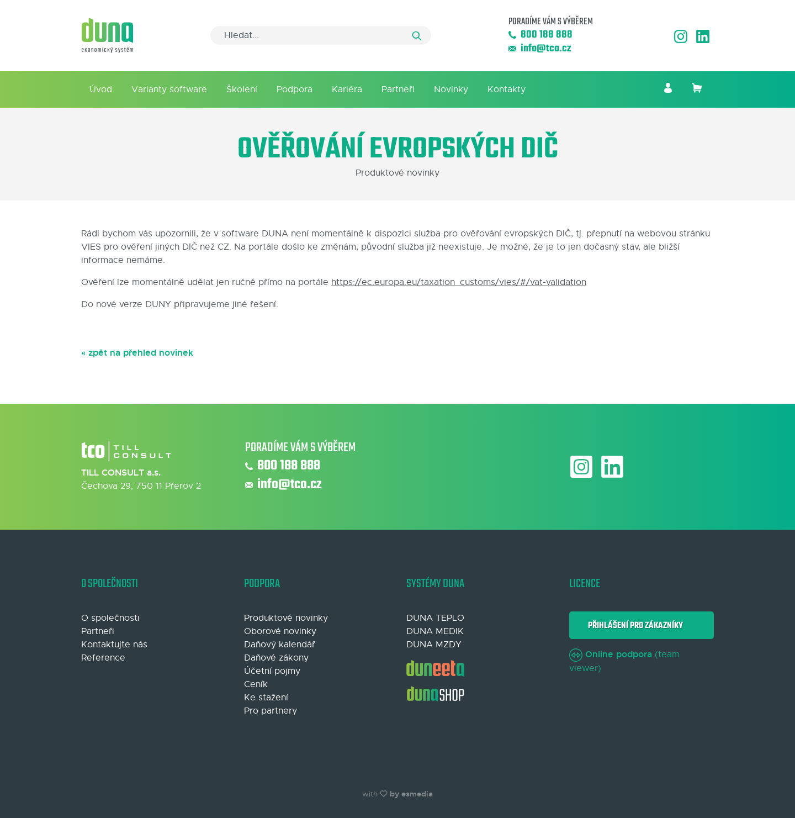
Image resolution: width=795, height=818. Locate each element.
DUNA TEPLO (435, 618)
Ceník (256, 684)
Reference (103, 657)
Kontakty (506, 89)
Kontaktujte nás (114, 644)
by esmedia (411, 794)
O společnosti (110, 618)
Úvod (100, 89)
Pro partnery (270, 710)
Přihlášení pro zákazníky (634, 625)
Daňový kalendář (279, 644)
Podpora (294, 89)
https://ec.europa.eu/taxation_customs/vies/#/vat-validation (458, 282)
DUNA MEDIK (435, 631)
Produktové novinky (286, 618)
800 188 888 (540, 35)
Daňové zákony (276, 657)
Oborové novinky (280, 631)
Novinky (451, 89)
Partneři (398, 89)
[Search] (320, 35)
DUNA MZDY (434, 644)
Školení (241, 89)
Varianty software (169, 89)
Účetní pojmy (272, 671)
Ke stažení (266, 697)
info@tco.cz (539, 49)
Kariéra (347, 89)
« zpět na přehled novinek (137, 352)
